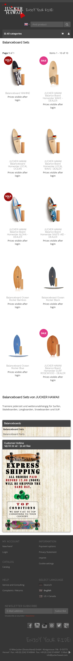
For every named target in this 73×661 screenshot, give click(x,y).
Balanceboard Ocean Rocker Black (53, 298)
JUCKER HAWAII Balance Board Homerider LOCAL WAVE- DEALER (52, 165)
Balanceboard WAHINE (17, 93)
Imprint (42, 557)
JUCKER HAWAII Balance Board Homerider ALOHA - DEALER (17, 233)
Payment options (47, 546)
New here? (7, 546)
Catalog (6, 566)
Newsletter (30, 616)
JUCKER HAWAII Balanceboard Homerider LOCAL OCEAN (17, 165)
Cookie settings (46, 563)
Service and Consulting (13, 584)
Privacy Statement (48, 552)
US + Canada (47, 596)
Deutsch (45, 584)
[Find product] (47, 24)
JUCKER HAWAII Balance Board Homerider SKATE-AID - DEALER (53, 233)
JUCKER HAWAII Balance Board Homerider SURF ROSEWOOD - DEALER (53, 369)
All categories (13, 33)
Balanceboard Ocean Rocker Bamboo (17, 298)
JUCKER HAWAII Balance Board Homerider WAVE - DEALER (53, 97)
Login (5, 552)
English (45, 590)
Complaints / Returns (12, 590)
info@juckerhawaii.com (57, 655)
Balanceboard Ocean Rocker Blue (17, 366)
